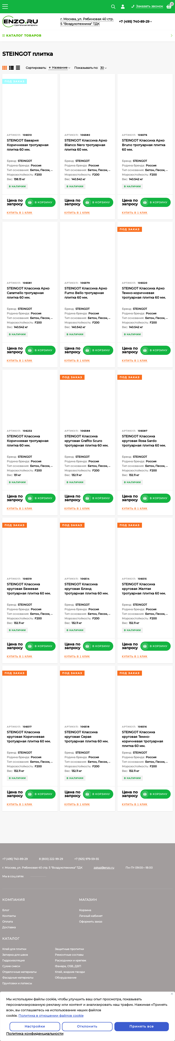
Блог (5, 910)
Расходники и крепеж (70, 960)
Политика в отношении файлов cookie (50, 1016)
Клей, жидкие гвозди (70, 972)
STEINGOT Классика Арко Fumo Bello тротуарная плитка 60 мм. (85, 293)
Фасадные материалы (17, 977)
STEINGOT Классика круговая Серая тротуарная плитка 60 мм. (86, 736)
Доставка (9, 927)
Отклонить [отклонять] (87, 1026)
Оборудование (65, 977)
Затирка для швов (15, 954)
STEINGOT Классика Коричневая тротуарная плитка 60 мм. (28, 440)
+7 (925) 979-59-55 (86, 859)
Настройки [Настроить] (35, 1026)
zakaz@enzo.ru (104, 867)
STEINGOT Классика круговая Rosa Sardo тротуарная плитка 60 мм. (144, 440)
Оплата (7, 921)
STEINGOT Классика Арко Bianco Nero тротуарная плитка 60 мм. (85, 145)
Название (58, 67)
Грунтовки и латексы (17, 983)
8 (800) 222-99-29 (51, 859)
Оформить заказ (90, 921)
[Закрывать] (172, 994)
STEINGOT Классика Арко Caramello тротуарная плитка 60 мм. (28, 293)
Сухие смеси (11, 966)
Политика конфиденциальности (34, 1033)
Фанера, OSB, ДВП (68, 966)
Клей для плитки (14, 949)
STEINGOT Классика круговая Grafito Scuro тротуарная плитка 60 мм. (86, 440)
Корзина (85, 910)
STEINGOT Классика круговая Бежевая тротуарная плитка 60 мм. (29, 588)
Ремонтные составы (69, 954)
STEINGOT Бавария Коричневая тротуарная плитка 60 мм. (28, 145)
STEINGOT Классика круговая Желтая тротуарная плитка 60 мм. (144, 588)
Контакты (9, 916)
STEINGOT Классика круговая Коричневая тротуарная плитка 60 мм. (29, 736)
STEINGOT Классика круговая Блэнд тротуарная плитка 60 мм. (86, 588)
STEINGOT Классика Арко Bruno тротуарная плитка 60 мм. (143, 145)
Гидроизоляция (13, 960)
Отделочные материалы (19, 972)
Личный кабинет (91, 916)
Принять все (141, 1026)
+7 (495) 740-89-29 (134, 21)
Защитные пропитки (69, 949)
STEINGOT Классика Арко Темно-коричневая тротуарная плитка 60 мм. (144, 293)
